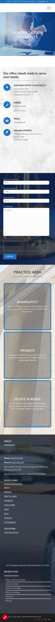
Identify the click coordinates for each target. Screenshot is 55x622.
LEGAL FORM (9, 505)
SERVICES (8, 492)
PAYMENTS (8, 500)
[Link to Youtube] (49, 619)
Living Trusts (9, 596)
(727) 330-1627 (18, 462)
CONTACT (8, 518)
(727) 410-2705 (17, 458)
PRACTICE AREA (10, 496)
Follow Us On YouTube (13, 592)
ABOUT (7, 487)
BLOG (6, 513)
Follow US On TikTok (12, 584)
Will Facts (9, 601)
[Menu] (48, 7)
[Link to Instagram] (42, 619)
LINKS (6, 509)
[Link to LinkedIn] (39, 619)
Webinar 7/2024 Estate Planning (15, 580)
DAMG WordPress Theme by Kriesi (31, 616)
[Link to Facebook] (36, 619)
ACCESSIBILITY (10, 522)
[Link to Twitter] (46, 619)
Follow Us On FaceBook (13, 588)
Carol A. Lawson (16, 616)
